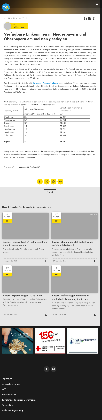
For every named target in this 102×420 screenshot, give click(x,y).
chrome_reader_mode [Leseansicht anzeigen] (90, 18)
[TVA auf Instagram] (53, 369)
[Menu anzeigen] (97, 4)
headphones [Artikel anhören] (85, 18)
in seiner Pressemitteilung (45, 83)
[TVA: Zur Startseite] (6, 7)
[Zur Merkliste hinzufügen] (94, 18)
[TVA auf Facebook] (47, 369)
